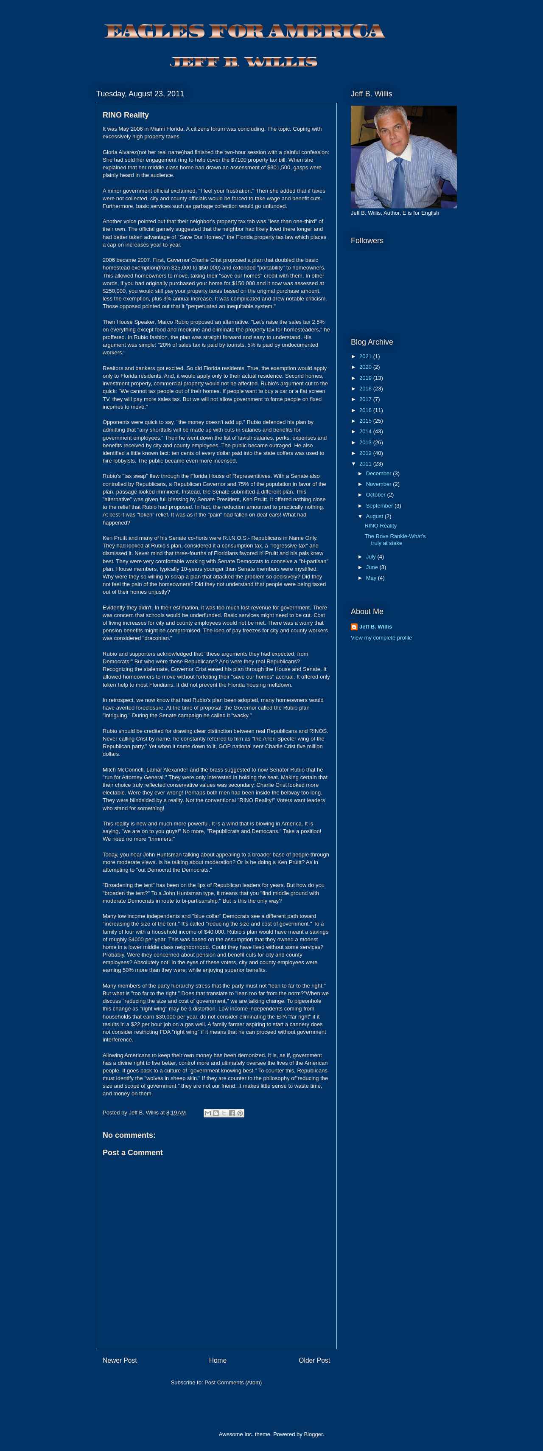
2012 (366, 453)
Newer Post (120, 1360)
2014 (366, 431)
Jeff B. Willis (375, 626)
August (375, 516)
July (372, 556)
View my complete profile (381, 637)
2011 (366, 463)
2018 (366, 388)
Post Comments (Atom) (233, 1382)
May (372, 578)
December (379, 473)
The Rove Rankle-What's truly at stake (394, 539)
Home (218, 1360)
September (380, 505)
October (376, 494)
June (373, 567)
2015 (366, 421)
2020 (366, 367)
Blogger (313, 1434)
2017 (366, 399)
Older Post (314, 1360)
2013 (366, 442)
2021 (366, 356)
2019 (366, 378)
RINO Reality (380, 525)
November (379, 484)
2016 (366, 410)
